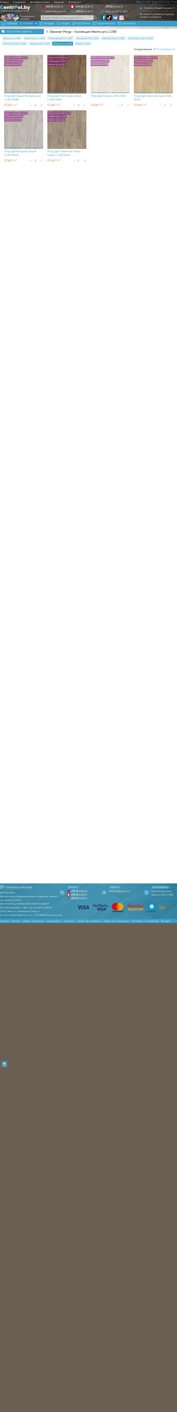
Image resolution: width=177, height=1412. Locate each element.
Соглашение (152, 927)
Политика (137, 927)
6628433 (79, 897)
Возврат (165, 927)
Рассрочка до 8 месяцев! (27, 19)
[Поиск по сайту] (95, 19)
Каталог (18, 32)
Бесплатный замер (161, 897)
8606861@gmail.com (56, 13)
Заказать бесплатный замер (157, 27)
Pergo (42, 32)
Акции (26, 927)
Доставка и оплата (40, 2)
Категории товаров (19, 38)
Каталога (156, 18)
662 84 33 (54, 8)
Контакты (73, 2)
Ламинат (31, 32)
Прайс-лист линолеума (116, 927)
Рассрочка (38, 927)
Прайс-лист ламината (89, 927)
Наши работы (54, 927)
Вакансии (59, 2)
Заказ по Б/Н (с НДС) (116, 13)
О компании (19, 2)
